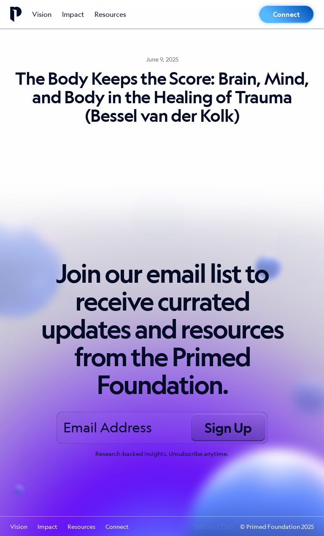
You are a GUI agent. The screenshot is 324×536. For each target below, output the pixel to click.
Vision (42, 14)
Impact (73, 14)
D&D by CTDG (213, 526)
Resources (110, 14)
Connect (286, 14)
